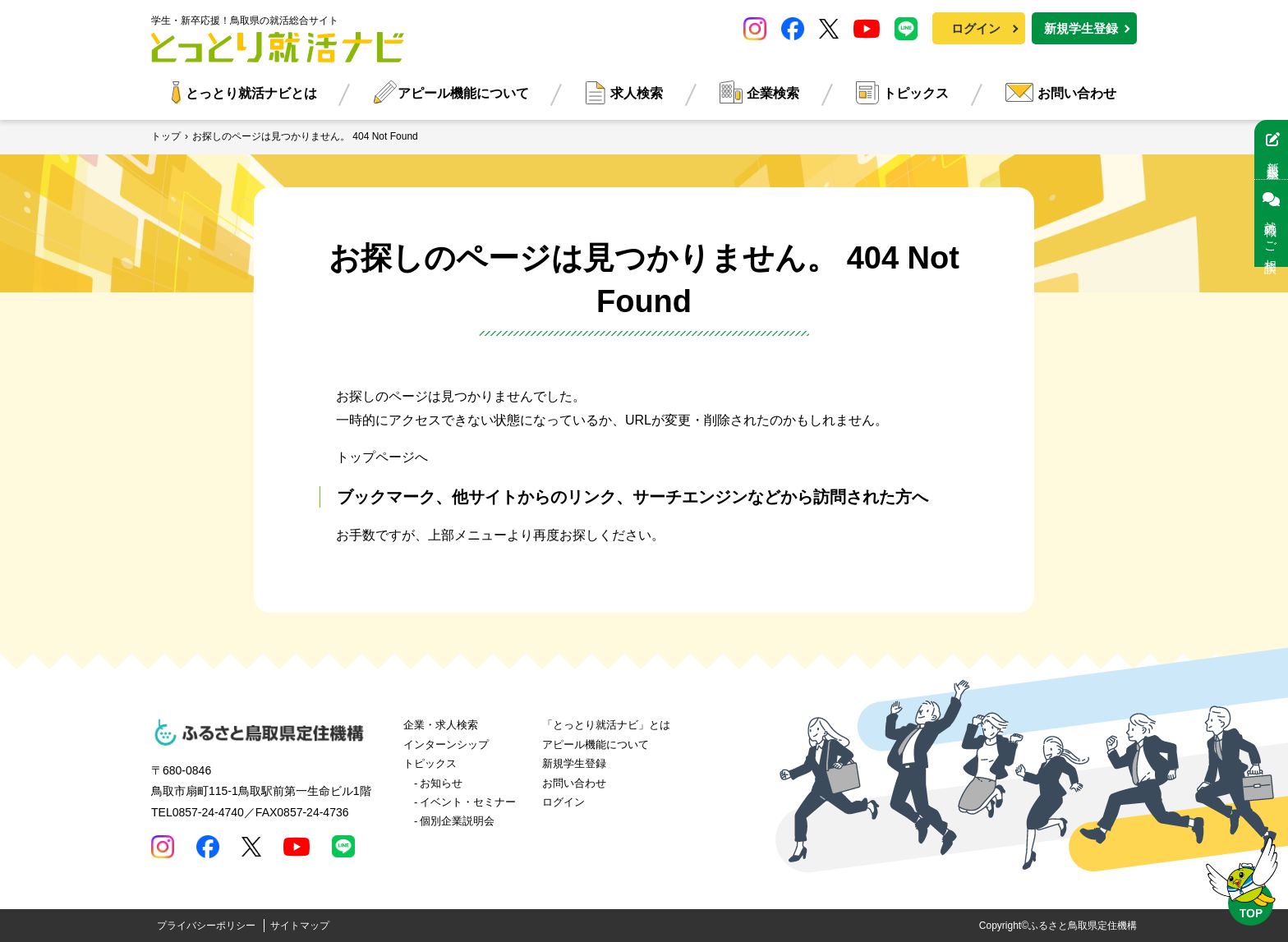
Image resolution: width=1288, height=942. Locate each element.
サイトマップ (299, 925)
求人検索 (636, 93)
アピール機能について (463, 93)
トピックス (916, 93)
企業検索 (773, 93)
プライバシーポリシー (206, 925)
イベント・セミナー (468, 802)
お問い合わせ (1076, 93)
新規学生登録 (1081, 28)
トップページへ (382, 457)
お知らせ (441, 783)
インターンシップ (446, 744)
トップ (166, 136)
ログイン (975, 28)
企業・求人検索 (440, 725)
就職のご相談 (1271, 223)
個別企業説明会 (457, 821)
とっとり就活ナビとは (251, 93)
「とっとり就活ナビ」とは (606, 725)
